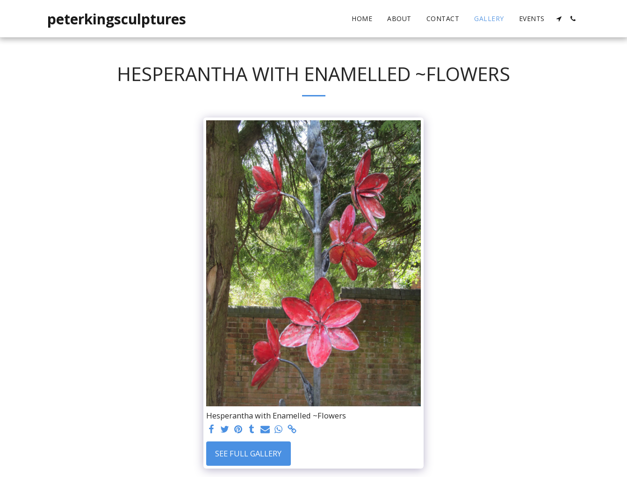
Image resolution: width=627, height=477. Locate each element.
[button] (559, 18)
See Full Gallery (248, 453)
